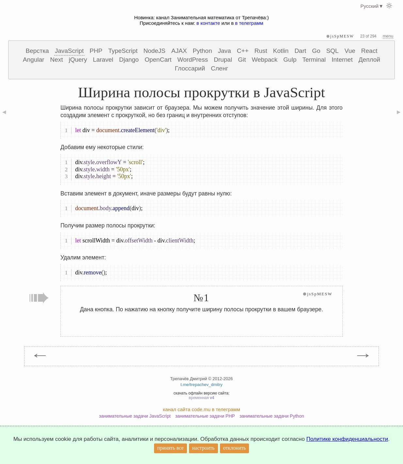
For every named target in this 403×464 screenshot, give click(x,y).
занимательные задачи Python (272, 416)
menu (388, 36)
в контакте (208, 23)
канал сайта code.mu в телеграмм (201, 409)
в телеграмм (249, 23)
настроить (203, 448)
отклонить (234, 448)
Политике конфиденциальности (347, 439)
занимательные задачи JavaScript (135, 416)
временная (201, 397)
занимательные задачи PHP (205, 416)
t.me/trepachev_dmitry (201, 384)
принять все (170, 448)
